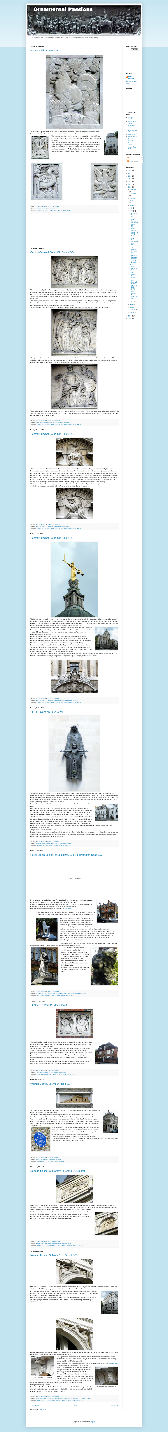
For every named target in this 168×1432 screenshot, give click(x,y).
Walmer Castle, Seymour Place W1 (50, 1083)
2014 (130, 176)
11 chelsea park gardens (42, 1072)
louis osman (67, 843)
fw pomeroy (59, 526)
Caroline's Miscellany (131, 118)
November (133, 194)
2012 (130, 181)
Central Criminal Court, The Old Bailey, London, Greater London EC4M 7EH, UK (59, 424)
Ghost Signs (131, 134)
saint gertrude (62, 1072)
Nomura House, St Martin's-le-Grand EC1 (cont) (57, 1170)
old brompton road (61, 993)
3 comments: (56, 1396)
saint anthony (54, 1072)
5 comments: (56, 841)
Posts (130, 157)
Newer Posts (35, 1406)
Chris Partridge (131, 77)
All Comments (132, 161)
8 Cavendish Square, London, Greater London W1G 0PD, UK (54, 210)
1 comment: (55, 1070)
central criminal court (49, 422)
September (133, 201)
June (131, 211)
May (131, 301)
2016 (130, 171)
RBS (69, 904)
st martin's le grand (65, 1243)
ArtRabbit (67, 909)
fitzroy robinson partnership (43, 1243)
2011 (130, 184)
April (131, 304)
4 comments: (56, 698)
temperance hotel (48, 1159)
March (132, 307)
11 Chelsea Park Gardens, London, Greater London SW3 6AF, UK (55, 1074)
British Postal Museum (63, 1387)
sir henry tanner (75, 1398)
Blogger (92, 1422)
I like (129, 128)
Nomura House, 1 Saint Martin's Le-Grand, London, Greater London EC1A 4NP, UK (60, 1245)
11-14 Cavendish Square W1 (46, 711)
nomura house (56, 1243)
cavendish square (41, 208)
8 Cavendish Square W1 (44, 50)
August (132, 205)
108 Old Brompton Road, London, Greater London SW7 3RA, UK (55, 995)
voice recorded (113, 1363)
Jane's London (132, 121)
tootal (47, 208)
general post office (49, 1398)
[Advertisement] (74, 230)
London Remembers (131, 124)
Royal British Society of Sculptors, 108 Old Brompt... (133, 259)
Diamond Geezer (130, 143)
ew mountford (59, 422)
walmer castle (57, 1159)
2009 (130, 316)
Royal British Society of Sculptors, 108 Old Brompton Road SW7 (66, 854)
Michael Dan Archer (49, 993)
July (131, 208)
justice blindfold (67, 700)
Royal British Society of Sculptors (76, 993)
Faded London (132, 136)
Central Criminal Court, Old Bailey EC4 (52, 252)
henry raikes (58, 1398)
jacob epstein (60, 843)
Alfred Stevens (40, 993)
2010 (130, 187)
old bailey (66, 422)
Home (75, 1406)
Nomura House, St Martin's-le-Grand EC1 (54, 1255)
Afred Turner (39, 422)
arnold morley (39, 1398)
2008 (130, 319)
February (133, 310)
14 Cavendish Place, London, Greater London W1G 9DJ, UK (54, 845)
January (132, 312)
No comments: (56, 420)
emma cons (39, 1159)
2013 (130, 179)
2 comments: (56, 206)
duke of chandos (50, 843)
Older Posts (114, 1406)
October (132, 198)
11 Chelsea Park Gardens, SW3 (48, 1005)
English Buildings (130, 139)
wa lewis (52, 208)
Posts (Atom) (43, 1409)
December (133, 189)
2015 (130, 173)
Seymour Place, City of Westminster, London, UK (50, 1161)
